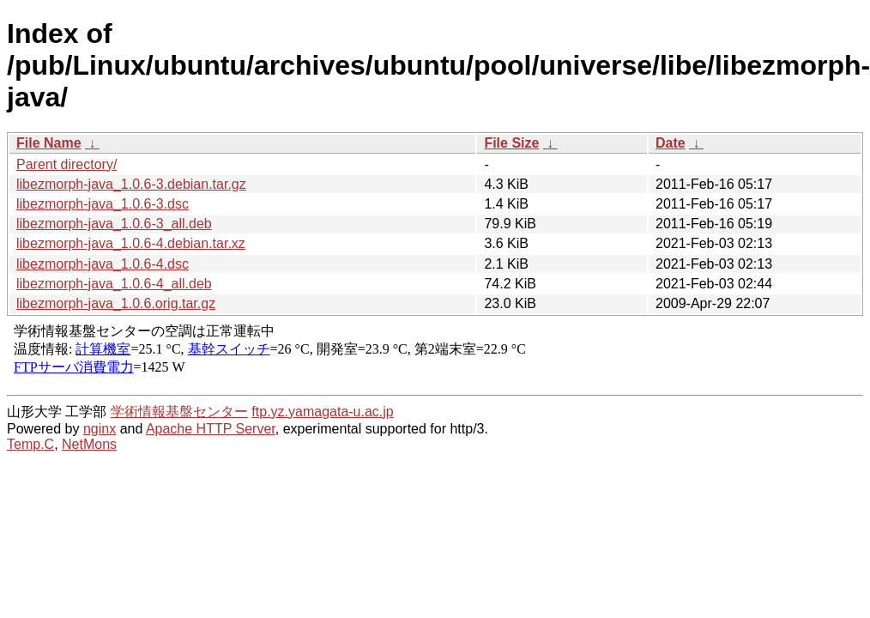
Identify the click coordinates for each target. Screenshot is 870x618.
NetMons (89, 444)
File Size (511, 143)
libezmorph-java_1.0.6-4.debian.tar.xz (130, 243)
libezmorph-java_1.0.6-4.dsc (102, 264)
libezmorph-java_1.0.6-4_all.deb (114, 283)
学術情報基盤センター (179, 411)
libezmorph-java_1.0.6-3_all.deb (114, 223)
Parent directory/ (66, 164)
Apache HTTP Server (210, 428)
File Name (49, 143)
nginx (99, 428)
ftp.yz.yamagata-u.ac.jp (322, 411)
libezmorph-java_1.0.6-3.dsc (102, 204)
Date (671, 143)
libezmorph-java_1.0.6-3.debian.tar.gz (131, 184)
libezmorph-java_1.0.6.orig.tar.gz (115, 303)
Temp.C (30, 444)
